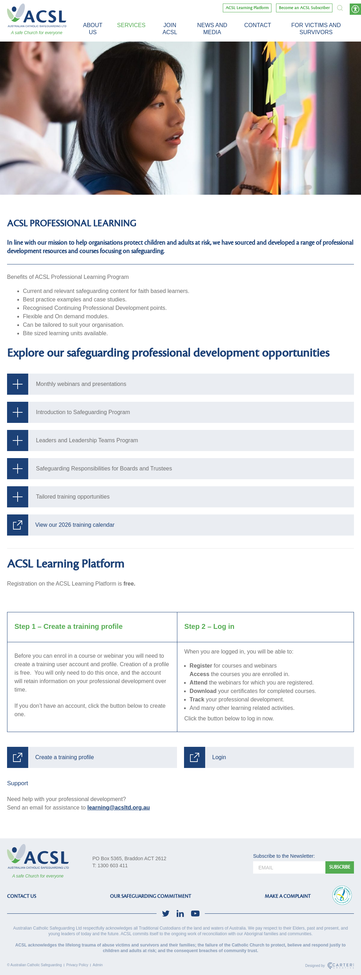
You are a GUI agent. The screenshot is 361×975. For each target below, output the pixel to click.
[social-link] (166, 913)
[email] (289, 867)
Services (131, 25)
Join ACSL (170, 28)
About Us (92, 28)
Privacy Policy (77, 965)
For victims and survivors (316, 28)
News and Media (212, 28)
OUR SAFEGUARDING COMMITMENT (150, 896)
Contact (257, 25)
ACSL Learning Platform (247, 8)
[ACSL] (36, 15)
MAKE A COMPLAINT (288, 896)
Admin (98, 965)
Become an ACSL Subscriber (304, 8)
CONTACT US (21, 896)
